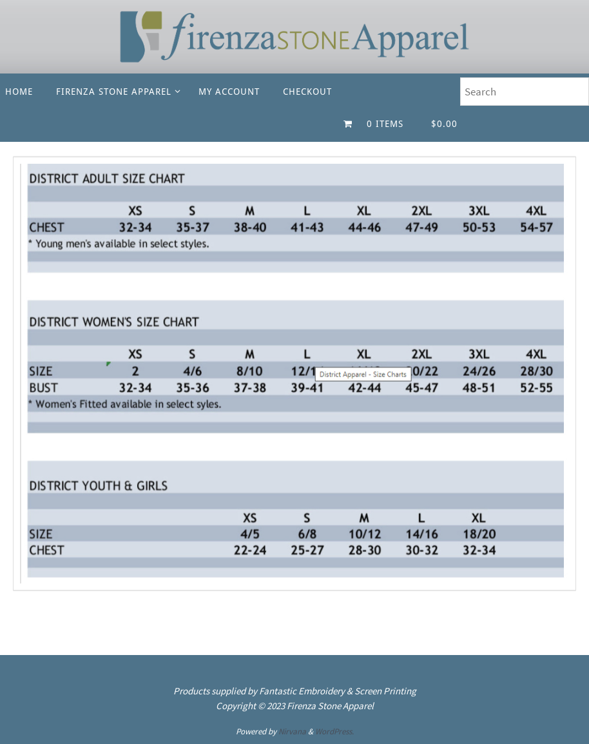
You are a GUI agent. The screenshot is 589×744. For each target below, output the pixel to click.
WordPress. (334, 731)
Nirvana (292, 731)
